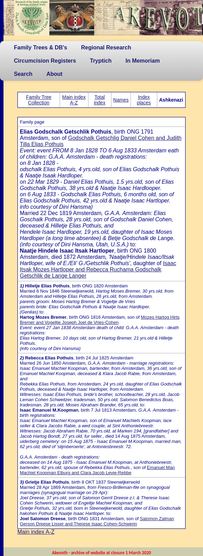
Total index (99, 99)
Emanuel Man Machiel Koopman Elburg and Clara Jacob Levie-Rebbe (97, 470)
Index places (144, 99)
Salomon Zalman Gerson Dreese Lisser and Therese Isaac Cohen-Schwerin (97, 521)
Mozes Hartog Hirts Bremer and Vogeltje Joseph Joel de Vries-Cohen (100, 320)
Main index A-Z (74, 99)
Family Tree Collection (38, 99)
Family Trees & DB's (40, 47)
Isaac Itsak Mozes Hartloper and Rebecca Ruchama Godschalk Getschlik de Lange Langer (98, 269)
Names (121, 100)
